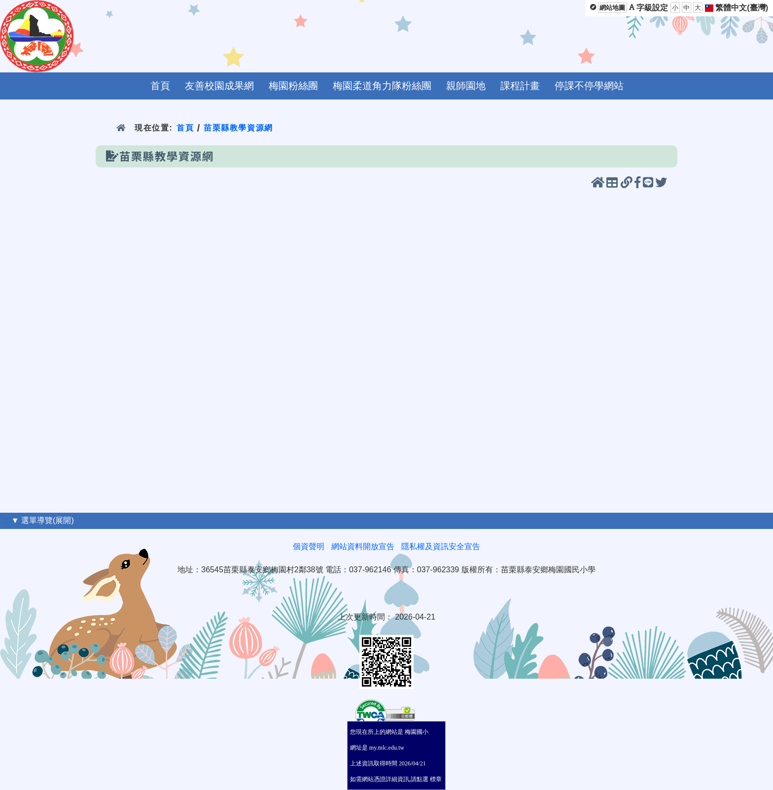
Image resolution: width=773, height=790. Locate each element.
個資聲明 (308, 546)
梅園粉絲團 (293, 85)
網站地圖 (612, 7)
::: (5, 520)
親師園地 (466, 85)
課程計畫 (520, 85)
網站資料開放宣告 (362, 546)
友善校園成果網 (219, 85)
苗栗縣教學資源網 (238, 128)
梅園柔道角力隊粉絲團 (382, 85)
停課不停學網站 (589, 85)
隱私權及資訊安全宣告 (440, 546)
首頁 (160, 85)
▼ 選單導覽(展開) (42, 520)
